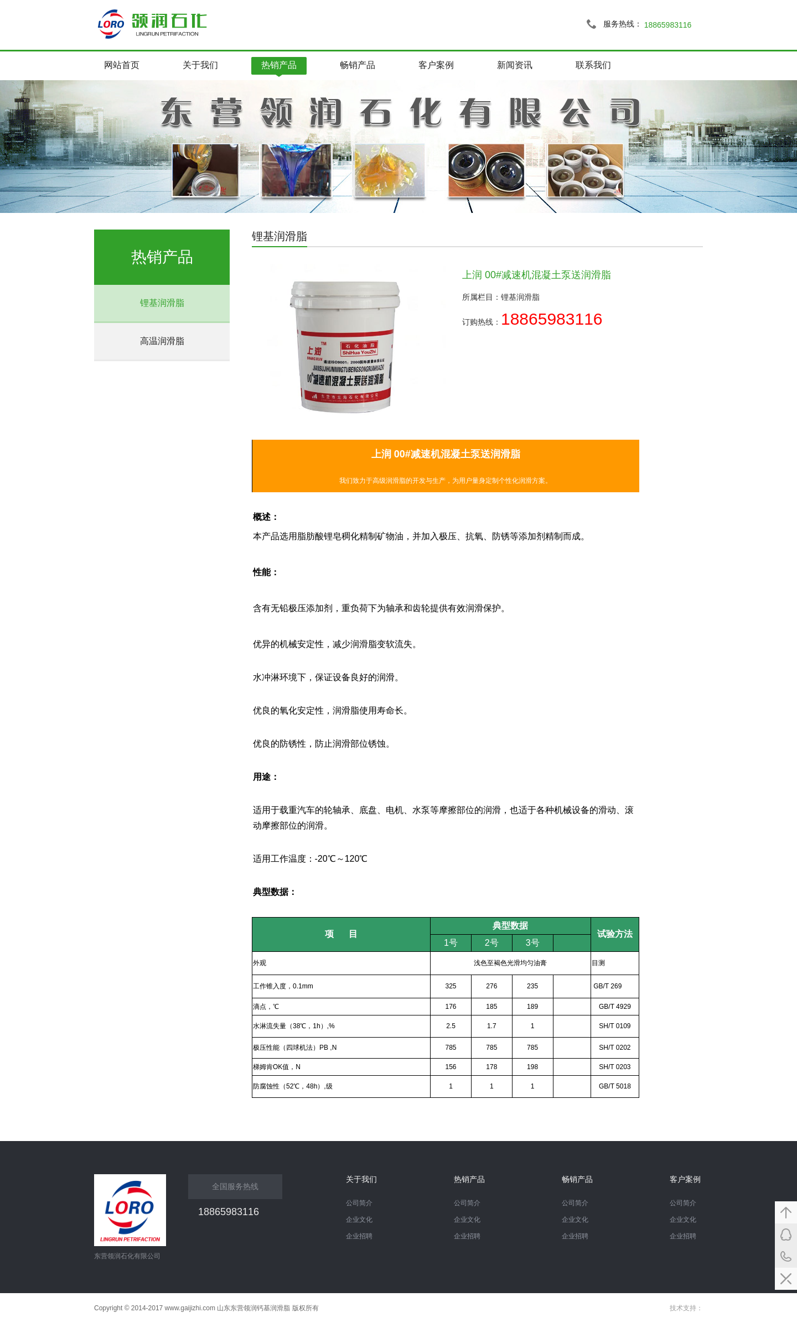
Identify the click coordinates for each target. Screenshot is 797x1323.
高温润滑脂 (162, 341)
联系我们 (593, 65)
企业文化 (683, 1219)
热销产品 (279, 65)
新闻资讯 (514, 65)
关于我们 (200, 65)
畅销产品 (357, 65)
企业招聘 (683, 1236)
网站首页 (121, 65)
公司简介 (683, 1203)
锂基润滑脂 (162, 303)
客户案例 (436, 65)
